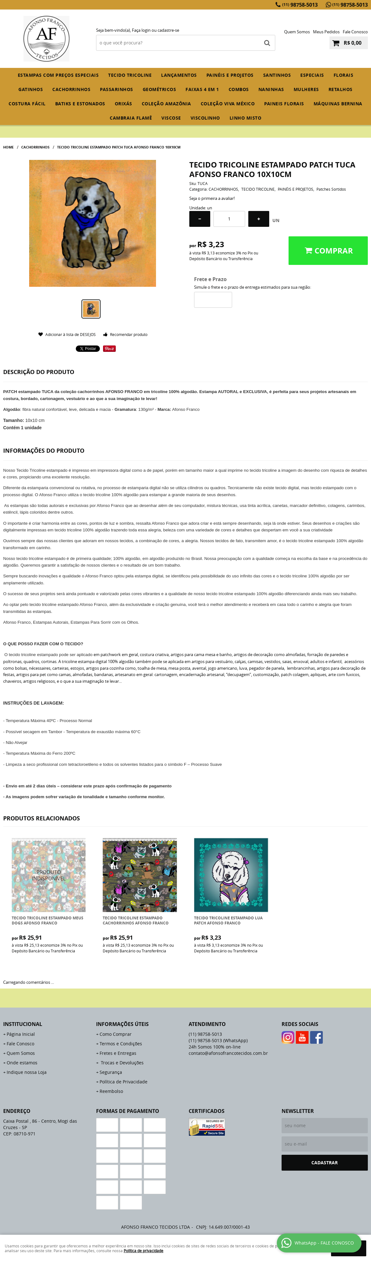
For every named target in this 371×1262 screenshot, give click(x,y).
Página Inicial (21, 1034)
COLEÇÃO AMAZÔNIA (166, 104)
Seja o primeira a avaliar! (212, 198)
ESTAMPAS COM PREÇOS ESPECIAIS (58, 75)
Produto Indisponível (49, 875)
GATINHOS (30, 89)
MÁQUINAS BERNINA (338, 104)
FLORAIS (344, 75)
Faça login (141, 30)
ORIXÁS (123, 104)
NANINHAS (271, 89)
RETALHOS (341, 89)
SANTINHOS (277, 75)
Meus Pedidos (326, 32)
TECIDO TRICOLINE (130, 75)
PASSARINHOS (116, 89)
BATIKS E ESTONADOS (80, 104)
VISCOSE (171, 118)
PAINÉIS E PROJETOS (230, 75)
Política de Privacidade (123, 1082)
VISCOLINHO (205, 118)
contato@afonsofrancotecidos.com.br (228, 1053)
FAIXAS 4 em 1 (202, 89)
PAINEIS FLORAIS (284, 104)
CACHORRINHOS (71, 89)
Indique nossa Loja (27, 1072)
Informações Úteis (122, 1024)
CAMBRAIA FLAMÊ (131, 118)
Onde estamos (22, 1063)
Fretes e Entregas (118, 1053)
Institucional (22, 1024)
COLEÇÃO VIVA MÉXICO (228, 104)
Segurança (111, 1072)
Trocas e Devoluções (122, 1063)
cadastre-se (168, 30)
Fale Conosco (355, 32)
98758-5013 (300, 4)
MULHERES (306, 89)
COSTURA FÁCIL (27, 104)
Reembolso (111, 1091)
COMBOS (239, 89)
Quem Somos (297, 32)
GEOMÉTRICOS (159, 89)
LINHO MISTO (246, 118)
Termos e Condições (121, 1044)
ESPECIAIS (312, 75)
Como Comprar (116, 1034)
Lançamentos (179, 75)
